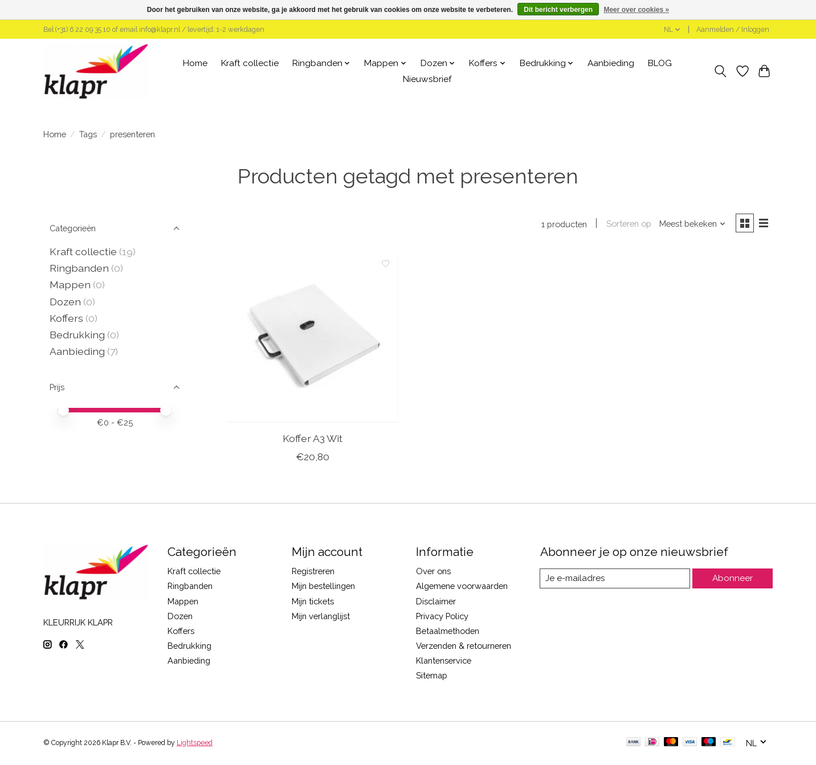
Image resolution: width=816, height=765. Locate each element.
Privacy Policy (442, 617)
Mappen (70, 285)
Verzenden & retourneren (463, 647)
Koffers (66, 318)
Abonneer (733, 579)
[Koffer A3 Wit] (312, 338)
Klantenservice (443, 661)
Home (195, 63)
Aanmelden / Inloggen (732, 30)
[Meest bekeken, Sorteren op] (690, 224)
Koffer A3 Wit (312, 439)
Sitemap (431, 676)
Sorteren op (626, 224)
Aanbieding (610, 63)
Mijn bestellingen (323, 587)
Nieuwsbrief (427, 79)
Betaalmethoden (447, 632)
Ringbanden (79, 268)
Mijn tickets (313, 602)
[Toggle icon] (720, 71)
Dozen (65, 302)
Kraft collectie (250, 63)
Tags (88, 134)
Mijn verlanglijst (321, 617)
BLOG (660, 63)
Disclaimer (436, 602)
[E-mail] (615, 579)
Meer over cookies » (636, 10)
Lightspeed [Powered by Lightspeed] (195, 744)
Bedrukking (77, 335)
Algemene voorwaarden (462, 587)
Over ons (433, 572)
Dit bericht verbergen (558, 10)
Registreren (313, 572)
